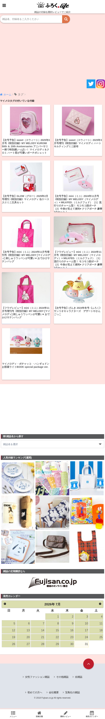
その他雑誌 (62, 678)
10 (86, 624)
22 (57, 638)
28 (42, 645)
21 (42, 638)
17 (86, 631)
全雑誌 (78, 678)
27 (28, 645)
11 (101, 624)
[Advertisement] (52, 51)
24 (86, 638)
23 (71, 638)
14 (42, 631)
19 (13, 638)
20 (28, 638)
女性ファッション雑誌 (37, 678)
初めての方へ (34, 693)
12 (13, 631)
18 (101, 631)
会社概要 (54, 693)
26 (13, 645)
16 (71, 631)
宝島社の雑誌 (72, 693)
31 (86, 645)
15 (57, 631)
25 (101, 638)
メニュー (13, 714)
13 (28, 631)
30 (71, 645)
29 (57, 645)
